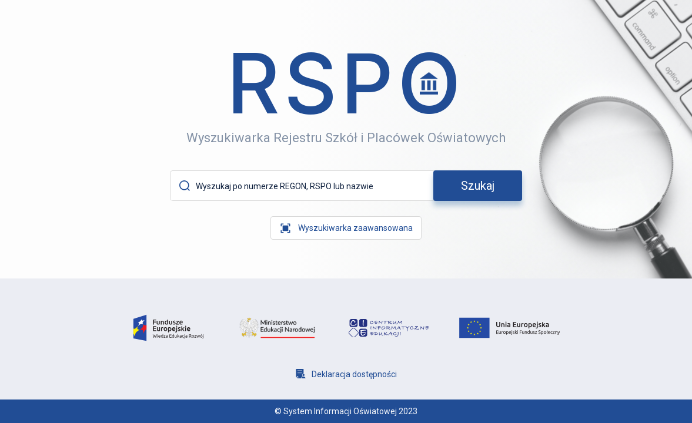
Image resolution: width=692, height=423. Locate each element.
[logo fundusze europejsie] (168, 328)
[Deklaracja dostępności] (346, 374)
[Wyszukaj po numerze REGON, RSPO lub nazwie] (313, 186)
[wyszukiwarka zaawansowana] (346, 228)
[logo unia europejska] (509, 328)
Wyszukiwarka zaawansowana (355, 228)
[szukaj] (477, 185)
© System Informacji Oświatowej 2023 (346, 411)
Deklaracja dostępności (354, 374)
